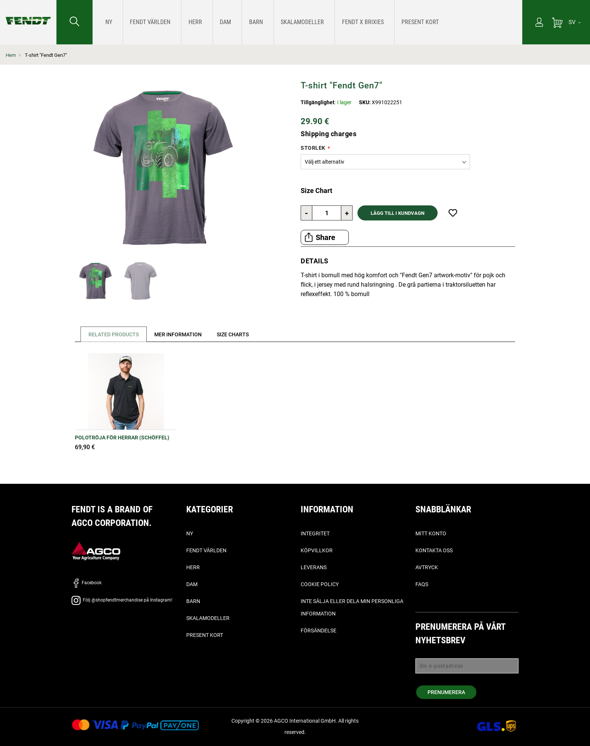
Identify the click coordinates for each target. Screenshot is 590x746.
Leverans (314, 567)
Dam (192, 584)
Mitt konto (430, 533)
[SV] (575, 22)
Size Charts (239, 334)
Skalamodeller (208, 618)
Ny (189, 533)
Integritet (315, 533)
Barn (193, 601)
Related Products (115, 334)
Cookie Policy (320, 584)
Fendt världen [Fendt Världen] (206, 550)
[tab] (112, 334)
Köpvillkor (317, 550)
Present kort (204, 635)
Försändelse (318, 630)
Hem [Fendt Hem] (11, 55)
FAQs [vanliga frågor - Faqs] (421, 584)
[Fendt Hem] (28, 13)
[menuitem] (107, 22)
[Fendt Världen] (141, 22)
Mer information (181, 334)
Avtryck (426, 567)
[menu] (307, 22)
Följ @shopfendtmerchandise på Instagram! (121, 600)
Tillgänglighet (318, 102)
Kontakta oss (434, 550)
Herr (193, 567)
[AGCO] (95, 550)
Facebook (86, 582)
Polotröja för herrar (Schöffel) (122, 438)
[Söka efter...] (74, 22)
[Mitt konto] (539, 23)
